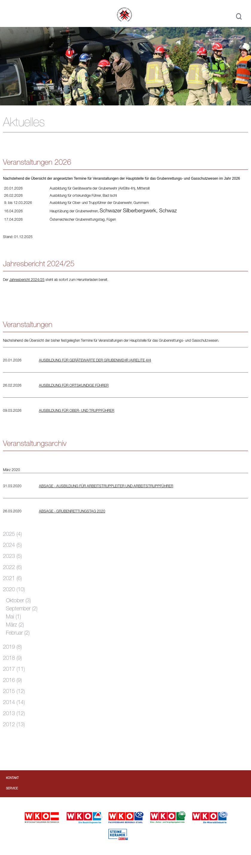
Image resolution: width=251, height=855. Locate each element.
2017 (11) (14, 669)
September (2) (21, 609)
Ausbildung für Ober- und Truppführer (76, 411)
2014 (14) (14, 703)
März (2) (15, 625)
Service (12, 788)
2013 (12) (14, 714)
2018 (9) (12, 658)
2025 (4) (12, 534)
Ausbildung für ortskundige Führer (74, 386)
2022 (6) (12, 567)
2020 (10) (14, 590)
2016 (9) (12, 680)
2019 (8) (12, 647)
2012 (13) (14, 725)
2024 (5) (12, 545)
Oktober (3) (18, 601)
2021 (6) (12, 579)
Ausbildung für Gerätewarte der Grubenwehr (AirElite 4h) (95, 360)
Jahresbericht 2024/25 (27, 280)
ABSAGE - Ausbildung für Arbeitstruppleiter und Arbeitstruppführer (106, 486)
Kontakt (12, 778)
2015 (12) (14, 691)
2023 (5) (12, 556)
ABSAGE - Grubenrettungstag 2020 (72, 511)
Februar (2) (18, 633)
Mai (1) (13, 617)
